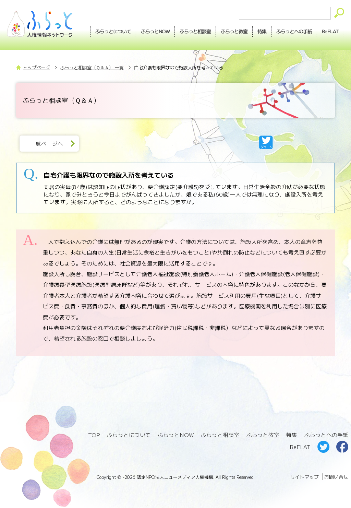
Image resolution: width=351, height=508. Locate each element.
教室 (233, 31)
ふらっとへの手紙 (326, 435)
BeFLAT (330, 31)
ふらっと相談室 (220, 435)
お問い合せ (336, 476)
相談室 (194, 31)
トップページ (36, 67)
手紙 (294, 31)
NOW (155, 31)
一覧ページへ (46, 143)
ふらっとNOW (176, 435)
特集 (261, 31)
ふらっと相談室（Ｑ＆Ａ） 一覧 (92, 67)
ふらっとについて (113, 31)
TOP (94, 435)
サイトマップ (304, 476)
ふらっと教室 (262, 435)
